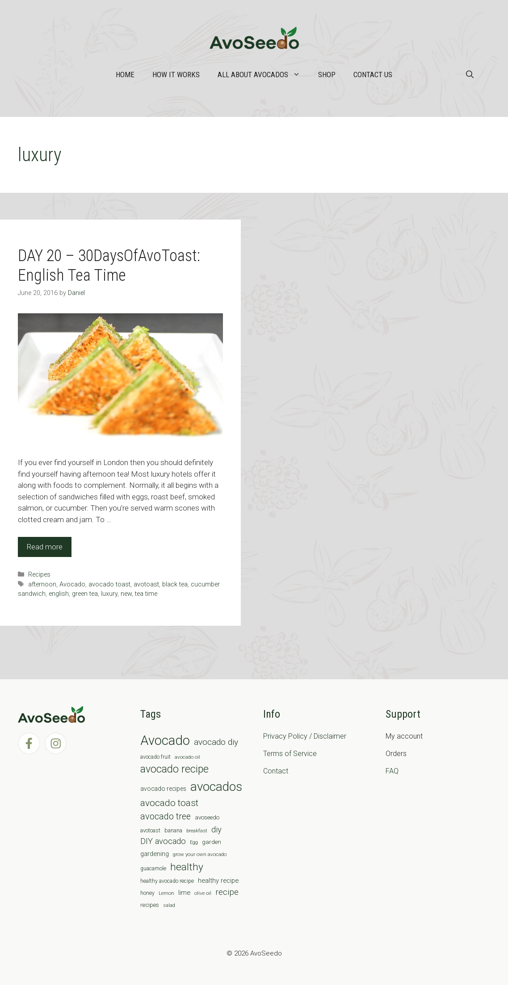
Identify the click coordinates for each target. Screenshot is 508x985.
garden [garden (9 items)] (211, 842)
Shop (327, 74)
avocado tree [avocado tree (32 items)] (165, 816)
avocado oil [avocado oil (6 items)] (187, 757)
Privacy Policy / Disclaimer (304, 736)
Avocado (72, 584)
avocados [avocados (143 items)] (216, 786)
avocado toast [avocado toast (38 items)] (169, 803)
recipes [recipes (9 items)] (149, 905)
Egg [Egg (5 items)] (194, 842)
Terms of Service (290, 753)
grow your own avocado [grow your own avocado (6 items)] (200, 854)
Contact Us (372, 74)
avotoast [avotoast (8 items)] (150, 830)
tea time (146, 594)
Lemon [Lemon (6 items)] (166, 893)
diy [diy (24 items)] (216, 829)
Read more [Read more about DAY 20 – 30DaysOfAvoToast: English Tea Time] (45, 546)
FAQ (392, 771)
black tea (175, 584)
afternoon (42, 584)
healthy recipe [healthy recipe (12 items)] (218, 881)
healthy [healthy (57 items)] (186, 867)
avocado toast (109, 584)
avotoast (146, 584)
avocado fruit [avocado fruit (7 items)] (155, 757)
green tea (85, 594)
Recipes (39, 574)
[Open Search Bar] (470, 74)
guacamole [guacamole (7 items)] (153, 868)
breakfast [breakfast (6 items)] (196, 830)
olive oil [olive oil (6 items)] (202, 893)
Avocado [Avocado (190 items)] (165, 740)
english (59, 594)
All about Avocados (263, 74)
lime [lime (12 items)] (184, 893)
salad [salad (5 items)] (169, 905)
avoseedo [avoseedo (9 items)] (207, 817)
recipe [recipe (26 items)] (227, 892)
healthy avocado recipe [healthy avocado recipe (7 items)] (167, 881)
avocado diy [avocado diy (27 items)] (216, 742)
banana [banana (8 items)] (173, 830)
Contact (275, 771)
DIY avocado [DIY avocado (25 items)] (163, 841)
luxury (109, 594)
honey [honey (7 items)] (147, 893)
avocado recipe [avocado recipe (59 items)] (174, 769)
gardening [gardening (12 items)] (154, 854)
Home (125, 74)
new (126, 594)
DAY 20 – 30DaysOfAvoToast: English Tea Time (109, 265)
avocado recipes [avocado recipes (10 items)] (163, 788)
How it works (176, 74)
